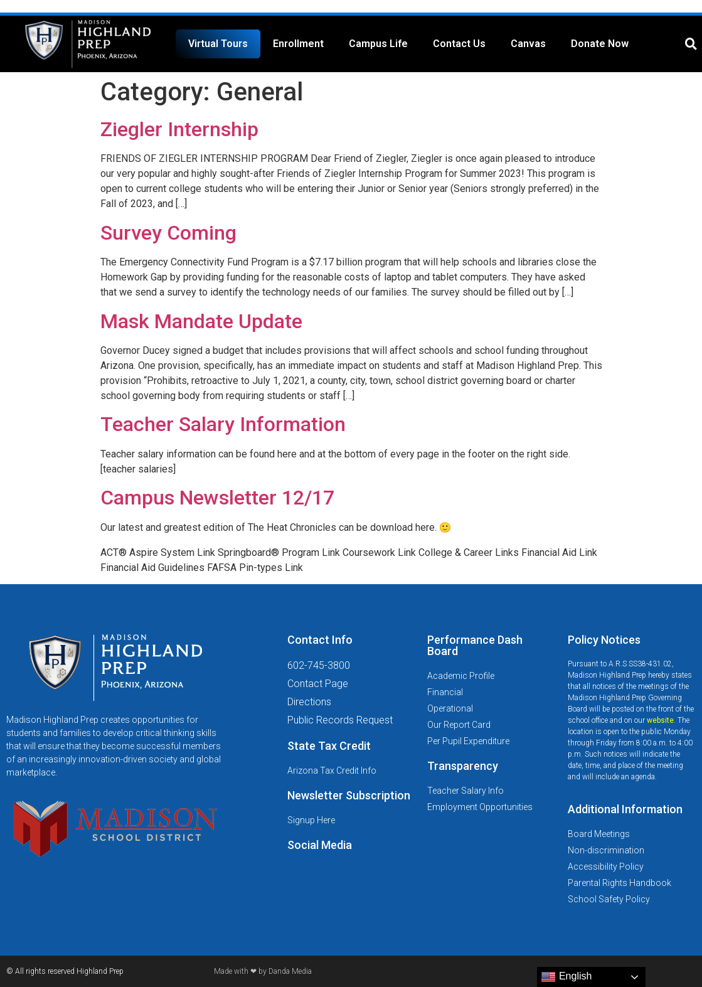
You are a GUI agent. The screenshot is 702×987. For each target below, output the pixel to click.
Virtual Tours (218, 44)
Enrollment (298, 44)
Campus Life (378, 44)
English (566, 976)
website (660, 720)
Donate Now (600, 44)
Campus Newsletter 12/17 (217, 498)
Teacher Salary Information (223, 424)
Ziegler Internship (179, 129)
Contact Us (459, 44)
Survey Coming (168, 233)
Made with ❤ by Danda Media (263, 971)
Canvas (528, 44)
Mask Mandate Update (201, 321)
